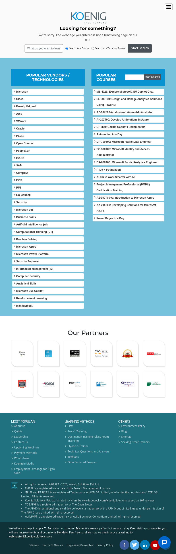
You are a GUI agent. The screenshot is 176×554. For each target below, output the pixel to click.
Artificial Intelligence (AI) (32, 224)
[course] (134, 77)
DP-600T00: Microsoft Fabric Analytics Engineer (127, 162)
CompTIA (22, 172)
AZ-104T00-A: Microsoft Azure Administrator (125, 112)
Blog (124, 431)
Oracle (20, 128)
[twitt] (134, 545)
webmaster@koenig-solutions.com (30, 536)
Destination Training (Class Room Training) (88, 439)
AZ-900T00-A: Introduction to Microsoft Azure (125, 197)
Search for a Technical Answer (108, 48)
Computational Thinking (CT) (34, 231)
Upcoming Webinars (26, 447)
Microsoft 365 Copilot (29, 291)
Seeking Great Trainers (135, 442)
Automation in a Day (109, 134)
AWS (19, 113)
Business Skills (26, 217)
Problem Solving (26, 239)
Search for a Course (77, 48)
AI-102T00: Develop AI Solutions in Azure (123, 119)
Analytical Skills (26, 283)
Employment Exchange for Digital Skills (35, 471)
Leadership (21, 437)
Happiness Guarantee (80, 545)
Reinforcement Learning (31, 298)
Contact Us (21, 442)
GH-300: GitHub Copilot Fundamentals (121, 127)
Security (21, 202)
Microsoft (22, 91)
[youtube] (155, 545)
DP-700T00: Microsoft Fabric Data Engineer (124, 141)
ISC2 (19, 180)
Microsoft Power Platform (32, 254)
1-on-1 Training (77, 431)
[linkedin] (145, 545)
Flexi (70, 426)
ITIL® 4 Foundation (109, 169)
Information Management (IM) (35, 268)
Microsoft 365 (24, 209)
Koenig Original (26, 106)
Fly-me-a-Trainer (78, 446)
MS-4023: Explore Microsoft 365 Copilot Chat (125, 91)
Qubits (18, 431)
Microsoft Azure (26, 246)
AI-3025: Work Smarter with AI (116, 177)
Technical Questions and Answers (89, 451)
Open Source (24, 143)
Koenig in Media (24, 463)
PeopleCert (23, 150)
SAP (19, 165)
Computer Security (28, 276)
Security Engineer (27, 261)
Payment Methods (25, 453)
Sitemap (126, 437)
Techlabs (73, 457)
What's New (21, 458)
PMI (18, 187)
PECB (20, 136)
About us (19, 426)
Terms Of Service (52, 545)
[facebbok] (124, 545)
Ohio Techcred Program (82, 462)
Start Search (140, 48)
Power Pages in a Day (110, 218)
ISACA (20, 158)
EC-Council (23, 195)
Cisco (20, 99)
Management (24, 305)
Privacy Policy (105, 545)
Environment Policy (133, 426)
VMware (21, 121)
